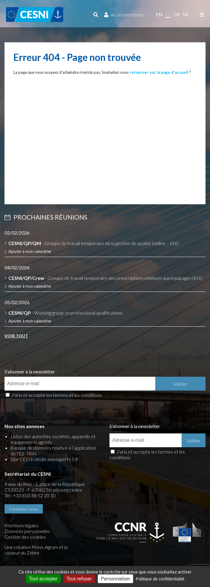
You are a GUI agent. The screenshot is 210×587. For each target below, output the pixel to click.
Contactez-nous (23, 508)
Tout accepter (43, 578)
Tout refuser (79, 578)
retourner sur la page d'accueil (159, 72)
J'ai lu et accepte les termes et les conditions (56, 395)
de (177, 14)
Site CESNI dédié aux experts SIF (44, 459)
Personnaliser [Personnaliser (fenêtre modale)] (115, 578)
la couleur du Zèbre (36, 550)
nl (186, 14)
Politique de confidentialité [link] (160, 579)
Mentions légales (21, 525)
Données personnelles (27, 531)
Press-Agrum (45, 547)
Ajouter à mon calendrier (29, 251)
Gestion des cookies (25, 537)
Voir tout (16, 335)
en (159, 14)
